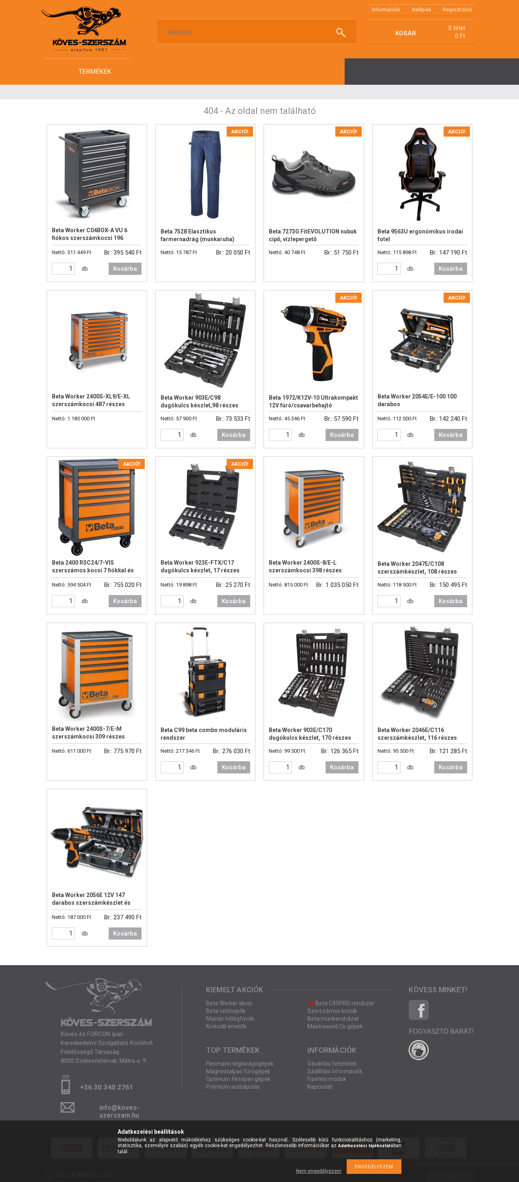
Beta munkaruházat (333, 1018)
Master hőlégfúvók (230, 1018)
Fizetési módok (326, 1079)
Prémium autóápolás (233, 1087)
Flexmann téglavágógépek (240, 1063)
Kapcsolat (319, 1087)
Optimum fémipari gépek (238, 1079)
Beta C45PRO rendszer (341, 1003)
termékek (95, 71)
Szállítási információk (334, 1071)
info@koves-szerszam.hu (119, 1110)
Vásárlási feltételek (332, 1063)
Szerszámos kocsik (332, 1011)
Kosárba (125, 268)
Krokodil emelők (226, 1026)
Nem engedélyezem (318, 1171)
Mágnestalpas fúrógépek (238, 1071)
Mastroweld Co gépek (335, 1026)
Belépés (421, 9)
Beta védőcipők (225, 1011)
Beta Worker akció (229, 1003)
